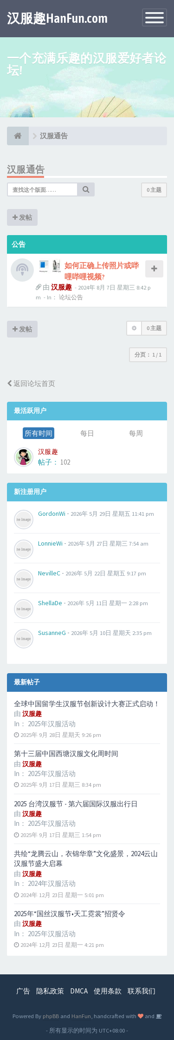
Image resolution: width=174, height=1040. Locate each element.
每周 (136, 433)
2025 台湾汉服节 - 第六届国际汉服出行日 (76, 803)
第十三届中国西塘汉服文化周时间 (66, 753)
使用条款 (108, 990)
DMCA (79, 990)
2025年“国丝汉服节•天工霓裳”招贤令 (69, 913)
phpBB (51, 1016)
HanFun (81, 1016)
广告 (23, 990)
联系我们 (141, 990)
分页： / (148, 354)
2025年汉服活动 (52, 723)
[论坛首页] (18, 136)
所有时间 (38, 433)
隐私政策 (50, 990)
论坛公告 (71, 297)
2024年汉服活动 (52, 883)
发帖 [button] (22, 217)
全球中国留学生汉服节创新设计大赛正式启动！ (87, 703)
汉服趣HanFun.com (57, 18)
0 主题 (154, 189)
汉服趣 (61, 287)
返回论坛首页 (31, 383)
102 (65, 462)
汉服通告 (26, 169)
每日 (87, 433)
